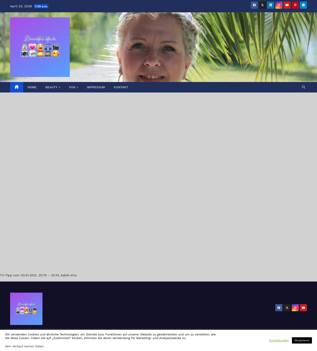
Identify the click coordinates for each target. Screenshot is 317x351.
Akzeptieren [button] (302, 340)
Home (32, 87)
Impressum (96, 87)
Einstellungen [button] (279, 340)
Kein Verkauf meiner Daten (24, 346)
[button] (303, 87)
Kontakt (121, 87)
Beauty (52, 87)
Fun (72, 87)
